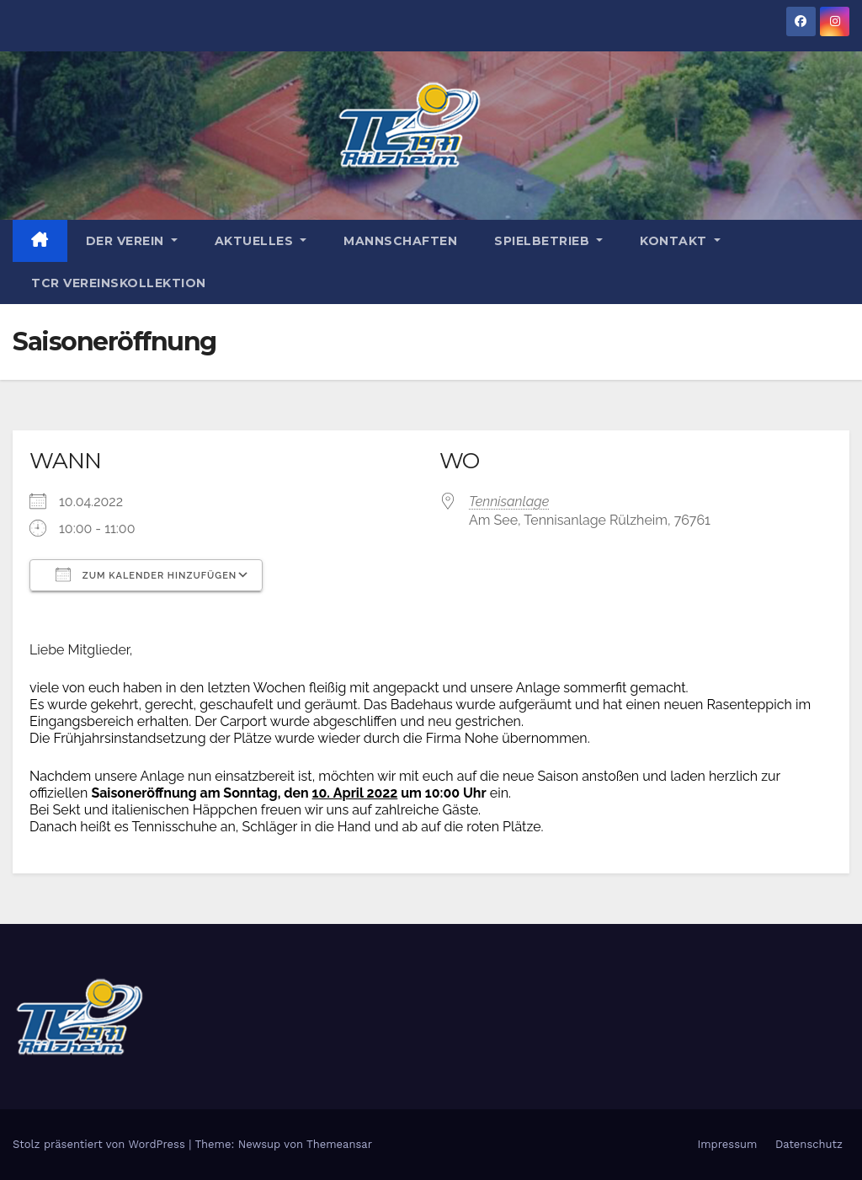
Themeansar (339, 1144)
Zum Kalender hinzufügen (146, 574)
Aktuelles (261, 240)
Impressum (727, 1144)
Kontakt (680, 240)
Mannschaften (400, 240)
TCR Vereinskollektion (118, 283)
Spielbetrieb (548, 240)
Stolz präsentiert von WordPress (101, 1144)
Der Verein (132, 240)
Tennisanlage (509, 502)
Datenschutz (809, 1144)
